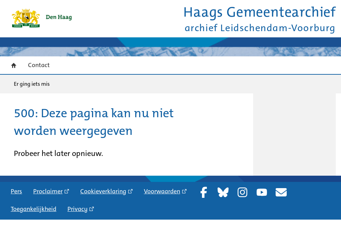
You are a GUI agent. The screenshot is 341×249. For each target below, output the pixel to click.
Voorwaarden (162, 191)
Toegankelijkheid (33, 209)
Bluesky (223, 192)
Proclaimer (48, 191)
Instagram (242, 192)
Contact (39, 65)
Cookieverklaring (103, 191)
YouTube (261, 192)
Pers (16, 191)
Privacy (77, 209)
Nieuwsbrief (281, 192)
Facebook (203, 192)
